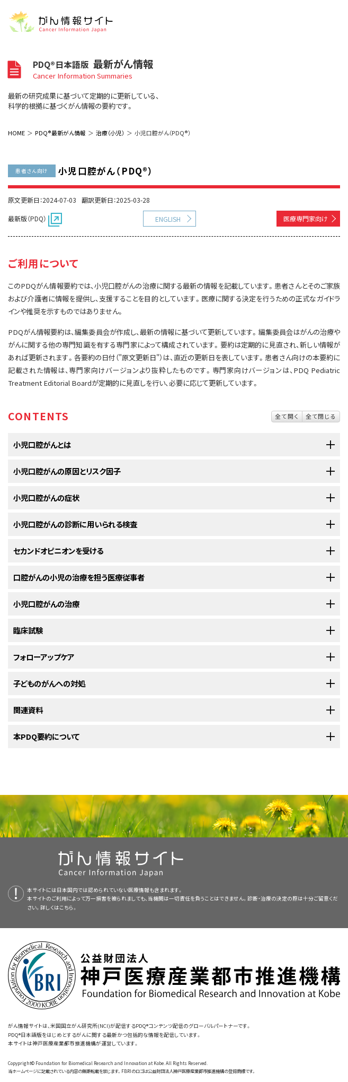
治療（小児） (110, 132)
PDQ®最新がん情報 (60, 132)
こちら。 (68, 907)
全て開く (287, 416)
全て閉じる (321, 416)
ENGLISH (168, 218)
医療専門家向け (305, 218)
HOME (16, 132)
